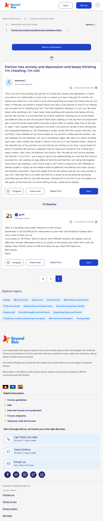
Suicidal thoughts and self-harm (34, 312)
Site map (7, 515)
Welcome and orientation (61, 318)
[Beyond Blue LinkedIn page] (42, 476)
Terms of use (10, 502)
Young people (83, 318)
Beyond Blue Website (19, 339)
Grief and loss (53, 300)
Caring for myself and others (42, 18)
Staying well (9, 312)
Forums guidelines (17, 400)
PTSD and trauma (11, 306)
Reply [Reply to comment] (88, 262)
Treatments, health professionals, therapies (24, 318)
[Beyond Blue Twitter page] (33, 476)
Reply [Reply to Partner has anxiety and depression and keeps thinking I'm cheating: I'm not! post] (88, 191)
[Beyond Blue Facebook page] (7, 476)
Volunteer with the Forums (21, 421)
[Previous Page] (43, 278)
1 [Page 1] (50, 279)
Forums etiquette (16, 415)
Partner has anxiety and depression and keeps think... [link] (37, 30)
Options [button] (89, 24)
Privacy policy (10, 509)
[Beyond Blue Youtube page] (16, 476)
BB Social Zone (21, 300)
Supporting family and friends (67, 312)
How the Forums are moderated (24, 410)
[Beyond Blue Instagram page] (24, 476)
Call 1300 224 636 (25, 437)
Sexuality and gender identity (70, 306)
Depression (37, 300)
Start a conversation (51, 47)
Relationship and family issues (24, 24)
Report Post (55, 191)
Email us (20, 462)
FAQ (9, 405)
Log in (66, 5)
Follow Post (35, 191)
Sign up (83, 5)
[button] (8, 191)
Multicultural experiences (76, 300)
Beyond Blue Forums (16, 5)
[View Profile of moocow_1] (20, 80)
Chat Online (22, 449)
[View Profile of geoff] (21, 214)
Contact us (8, 495)
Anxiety (6, 300)
